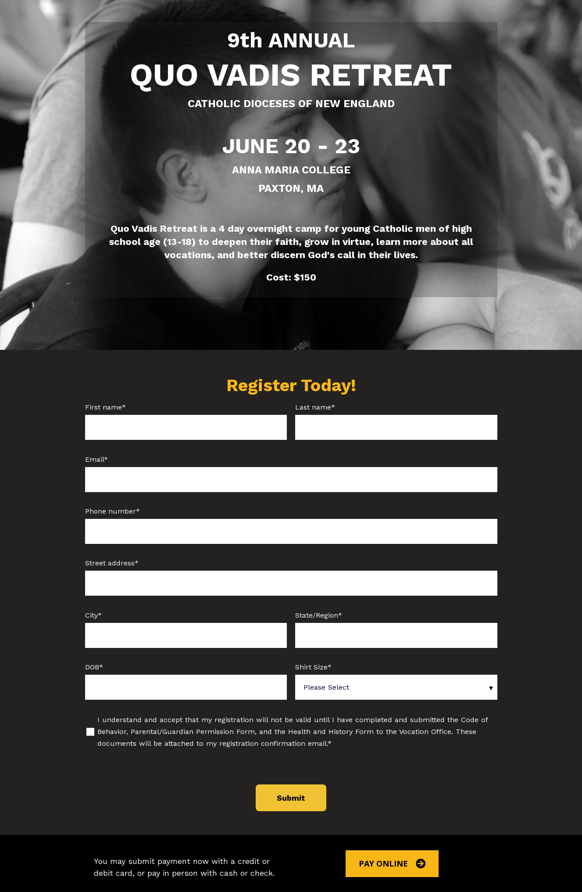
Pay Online (392, 863)
